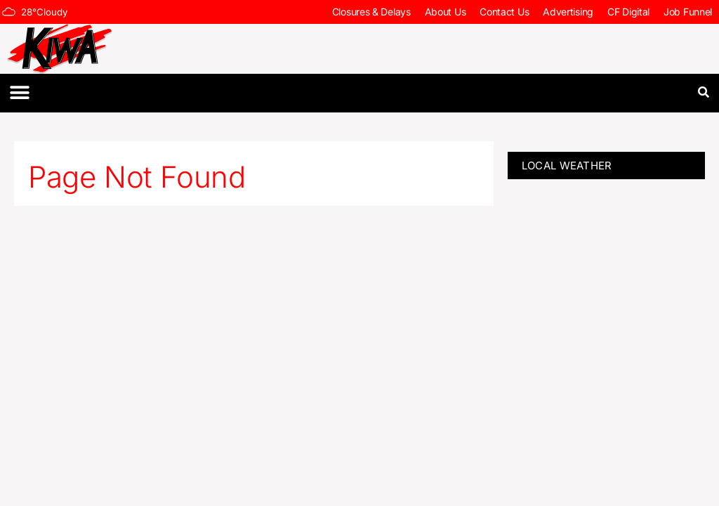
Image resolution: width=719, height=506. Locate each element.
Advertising (568, 12)
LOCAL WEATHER (567, 165)
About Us (445, 12)
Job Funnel (688, 12)
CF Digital (628, 12)
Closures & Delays (371, 12)
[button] (19, 93)
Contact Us (504, 12)
